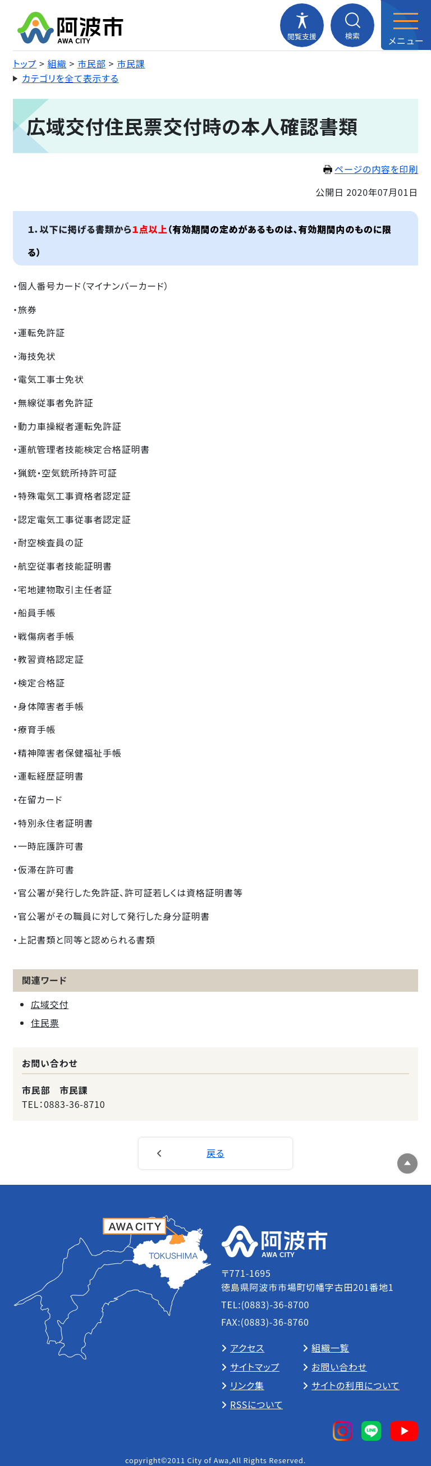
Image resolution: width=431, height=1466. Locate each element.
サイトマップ (254, 1366)
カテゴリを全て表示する (70, 78)
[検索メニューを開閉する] (352, 25)
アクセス (247, 1347)
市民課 (131, 63)
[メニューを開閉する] (405, 25)
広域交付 (49, 1004)
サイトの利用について (355, 1385)
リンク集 (247, 1385)
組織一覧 (330, 1347)
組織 (57, 63)
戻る (215, 1153)
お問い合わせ (339, 1366)
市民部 (91, 63)
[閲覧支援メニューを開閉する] (301, 25)
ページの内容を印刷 (370, 169)
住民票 (45, 1022)
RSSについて (256, 1404)
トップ (24, 63)
